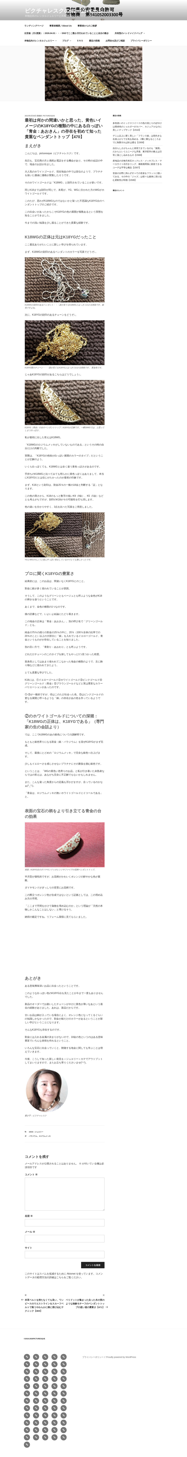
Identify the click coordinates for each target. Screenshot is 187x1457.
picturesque (49, 121)
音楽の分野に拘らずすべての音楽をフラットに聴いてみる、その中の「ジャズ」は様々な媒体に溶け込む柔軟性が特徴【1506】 (137, 181)
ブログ (67, 45)
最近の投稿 (94, 45)
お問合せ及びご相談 (115, 45)
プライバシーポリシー (141, 45)
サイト (28, 1252)
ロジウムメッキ (45, 1141)
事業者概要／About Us (60, 30)
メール (30, 1236)
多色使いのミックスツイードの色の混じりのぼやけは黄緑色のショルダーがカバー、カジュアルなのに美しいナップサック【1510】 (137, 131)
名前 (29, 1221)
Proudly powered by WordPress (121, 1362)
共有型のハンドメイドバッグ (130, 38)
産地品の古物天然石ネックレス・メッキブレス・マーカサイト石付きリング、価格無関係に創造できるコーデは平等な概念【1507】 (137, 169)
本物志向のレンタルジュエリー (40, 45)
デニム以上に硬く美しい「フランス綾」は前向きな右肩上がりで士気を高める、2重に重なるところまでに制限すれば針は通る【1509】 (137, 144)
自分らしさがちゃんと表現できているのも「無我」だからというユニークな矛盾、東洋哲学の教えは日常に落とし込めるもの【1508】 (137, 156)
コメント (31, 1179)
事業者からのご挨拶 (87, 30)
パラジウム (33, 1141)
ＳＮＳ (80, 45)
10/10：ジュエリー (36, 1137)
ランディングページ (34, 30)
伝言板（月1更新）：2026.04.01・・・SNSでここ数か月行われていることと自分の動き (66, 38)
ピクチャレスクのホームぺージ (64, 11)
